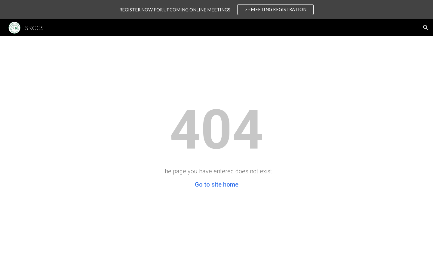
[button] (426, 27)
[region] (216, 9)
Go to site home (216, 184)
